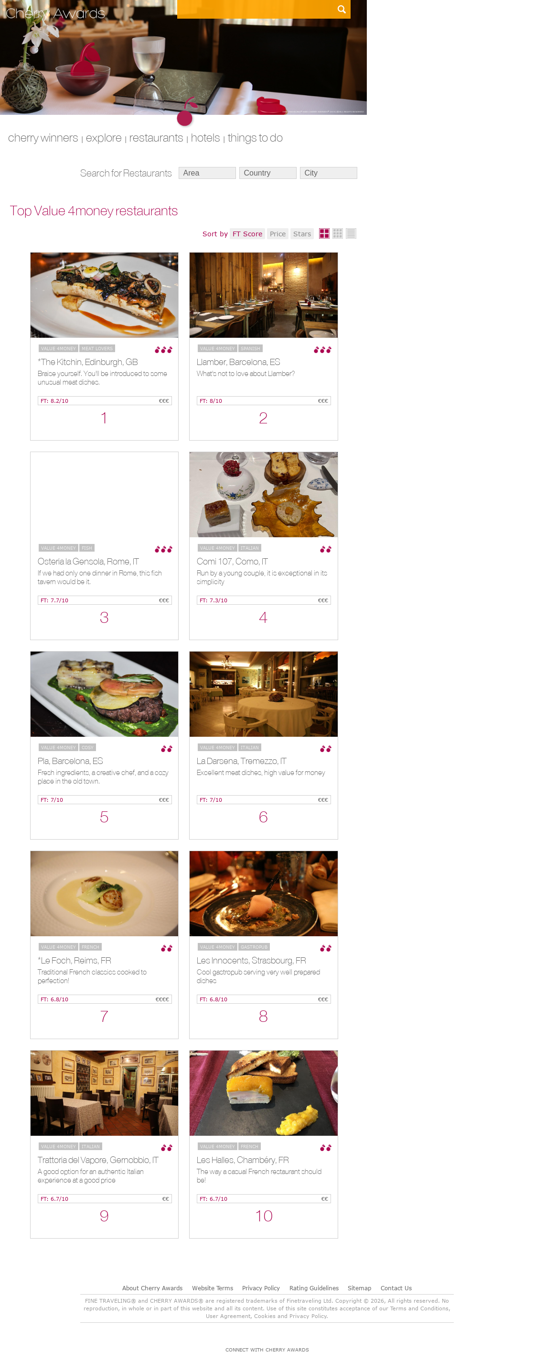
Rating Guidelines (314, 1288)
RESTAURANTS (156, 137)
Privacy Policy (261, 1288)
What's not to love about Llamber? (246, 373)
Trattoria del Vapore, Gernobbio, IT (98, 1159)
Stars (302, 234)
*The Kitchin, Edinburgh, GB (88, 361)
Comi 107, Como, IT (232, 561)
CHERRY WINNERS (43, 137)
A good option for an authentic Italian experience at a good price (91, 1175)
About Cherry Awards (152, 1288)
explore (104, 137)
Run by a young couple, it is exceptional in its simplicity (262, 577)
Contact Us (396, 1288)
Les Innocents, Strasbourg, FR (251, 960)
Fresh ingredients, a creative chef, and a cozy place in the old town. (103, 776)
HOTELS (205, 137)
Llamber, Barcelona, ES (238, 361)
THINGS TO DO (255, 137)
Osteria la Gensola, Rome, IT (88, 561)
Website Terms (212, 1288)
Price (278, 234)
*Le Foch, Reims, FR (74, 960)
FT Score (247, 234)
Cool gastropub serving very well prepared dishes (258, 976)
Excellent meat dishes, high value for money (261, 772)
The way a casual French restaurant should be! (259, 1175)
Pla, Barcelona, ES (70, 760)
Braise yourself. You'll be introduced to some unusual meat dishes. (102, 377)
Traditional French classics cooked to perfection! (92, 976)
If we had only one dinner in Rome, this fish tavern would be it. (100, 577)
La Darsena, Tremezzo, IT (242, 760)
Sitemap (359, 1288)
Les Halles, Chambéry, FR (243, 1159)
